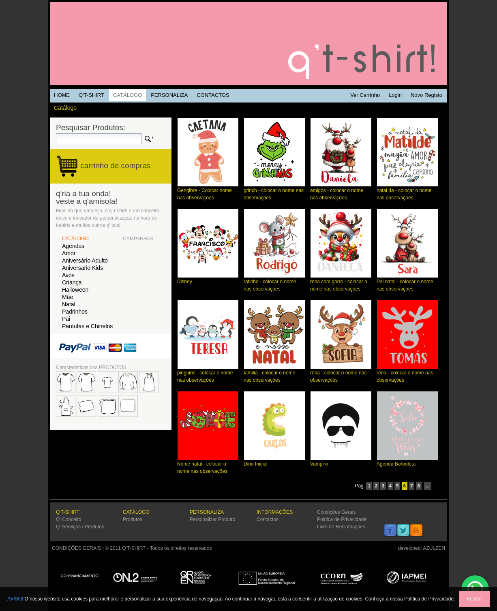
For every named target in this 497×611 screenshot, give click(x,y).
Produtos (132, 519)
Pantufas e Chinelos (87, 326)
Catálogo (65, 108)
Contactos (267, 519)
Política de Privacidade (341, 519)
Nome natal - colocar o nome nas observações (208, 465)
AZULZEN (434, 548)
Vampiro (341, 461)
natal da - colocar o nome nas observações (407, 191)
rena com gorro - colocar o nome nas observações (341, 282)
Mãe (67, 297)
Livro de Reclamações (341, 527)
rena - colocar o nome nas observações (341, 374)
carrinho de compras (115, 165)
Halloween (75, 289)
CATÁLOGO (75, 238)
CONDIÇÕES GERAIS (76, 548)
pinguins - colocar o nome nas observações (208, 374)
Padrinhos (75, 311)
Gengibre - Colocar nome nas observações (208, 191)
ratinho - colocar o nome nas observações (274, 282)
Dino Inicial (274, 461)
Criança (71, 282)
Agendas (73, 246)
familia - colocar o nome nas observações (274, 374)
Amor (68, 253)
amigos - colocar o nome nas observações (341, 191)
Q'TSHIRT (248, 43)
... (427, 485)
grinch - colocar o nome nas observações (274, 191)
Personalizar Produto (212, 519)
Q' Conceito (68, 519)
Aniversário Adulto (85, 260)
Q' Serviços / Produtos (80, 527)
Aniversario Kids (82, 268)
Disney (208, 278)
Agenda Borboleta (407, 461)
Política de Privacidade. (429, 599)
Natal (68, 304)
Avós (68, 275)
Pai (66, 319)
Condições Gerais (336, 512)
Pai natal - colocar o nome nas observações (407, 282)
